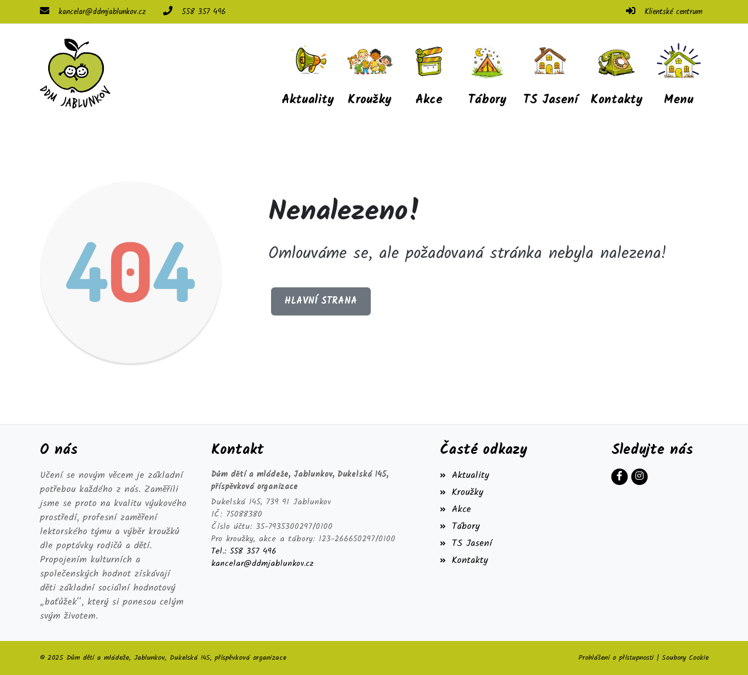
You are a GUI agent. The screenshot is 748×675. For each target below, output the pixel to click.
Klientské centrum (673, 12)
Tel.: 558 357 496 (243, 551)
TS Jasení (466, 543)
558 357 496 (204, 12)
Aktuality (464, 475)
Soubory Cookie (685, 657)
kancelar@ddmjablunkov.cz (102, 12)
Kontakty (464, 560)
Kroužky (461, 492)
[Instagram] (639, 477)
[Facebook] (619, 477)
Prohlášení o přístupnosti (616, 657)
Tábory (460, 526)
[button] (678, 73)
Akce (455, 509)
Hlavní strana (321, 301)
